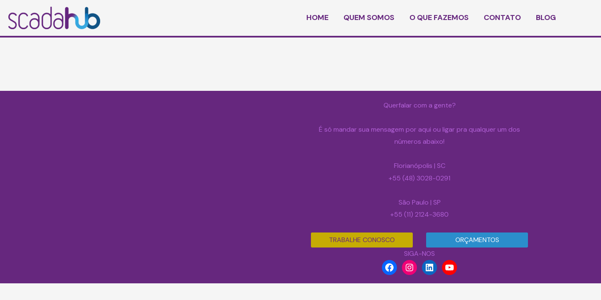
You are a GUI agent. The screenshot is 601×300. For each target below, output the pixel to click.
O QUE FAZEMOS (439, 17)
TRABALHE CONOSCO (362, 239)
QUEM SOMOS (368, 17)
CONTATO (502, 17)
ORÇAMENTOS (477, 239)
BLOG (546, 17)
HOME (317, 17)
